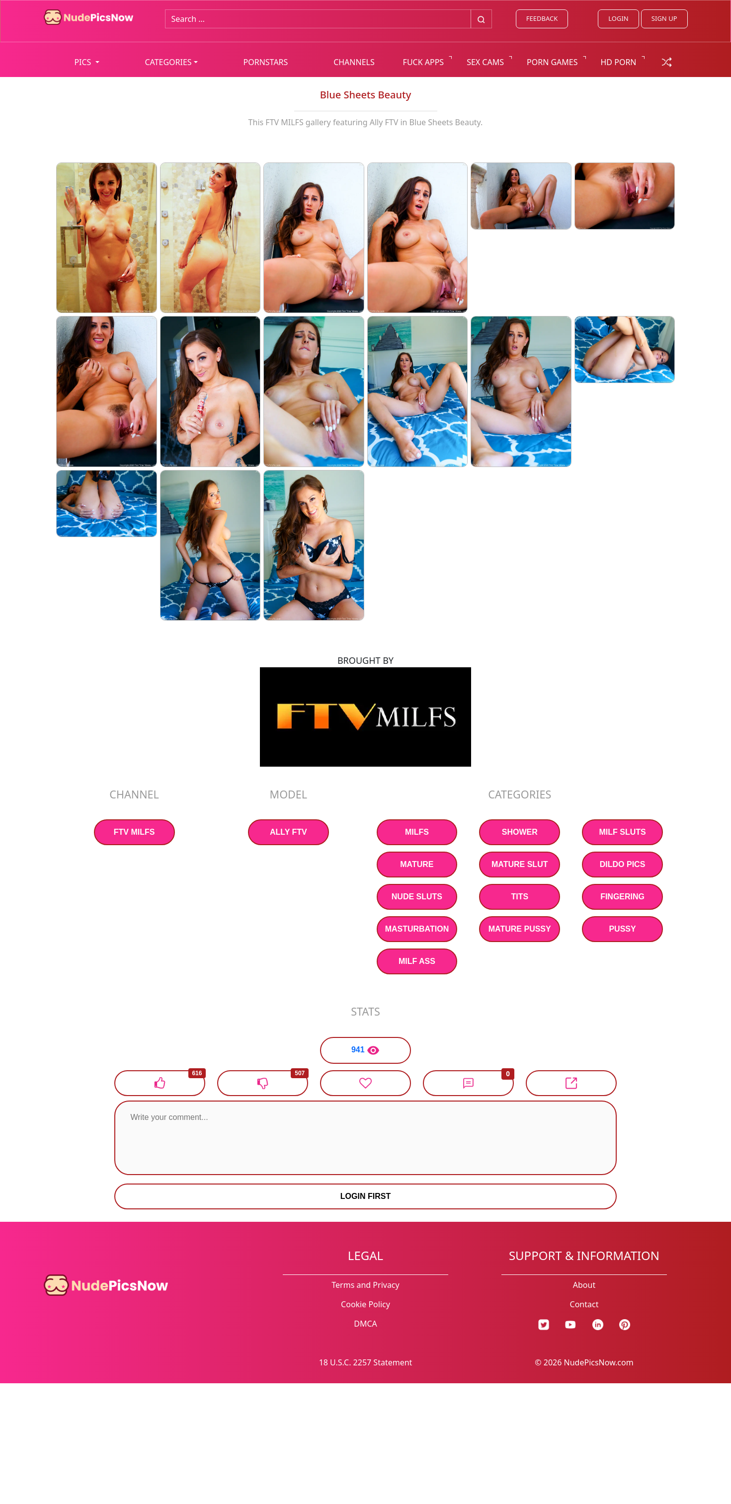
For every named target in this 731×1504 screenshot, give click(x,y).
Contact (584, 1304)
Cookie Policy (365, 1304)
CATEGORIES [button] (168, 62)
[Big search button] (481, 18)
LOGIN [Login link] (618, 18)
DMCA (365, 1323)
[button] (468, 1083)
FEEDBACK (542, 18)
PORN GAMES (552, 62)
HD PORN (619, 62)
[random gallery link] (667, 61)
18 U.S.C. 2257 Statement (365, 1362)
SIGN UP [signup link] (664, 18)
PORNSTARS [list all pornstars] (266, 62)
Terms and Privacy (365, 1284)
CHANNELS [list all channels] (354, 62)
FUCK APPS (423, 62)
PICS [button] (83, 62)
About (584, 1284)
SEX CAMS (485, 62)
